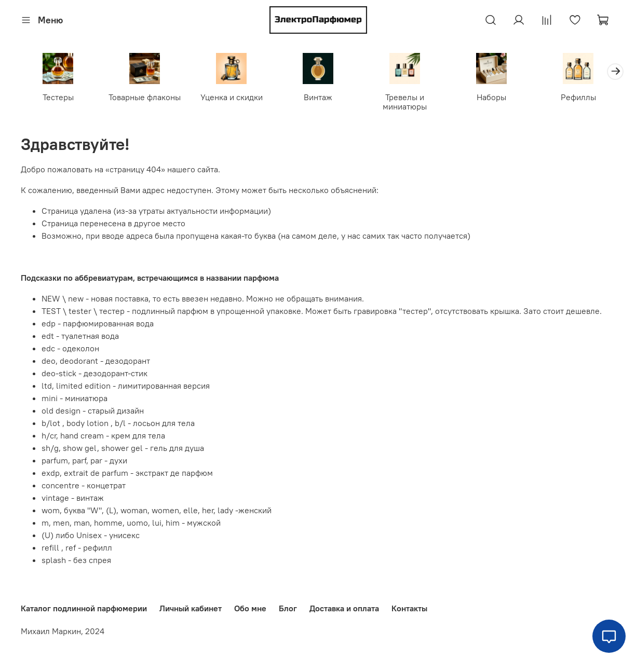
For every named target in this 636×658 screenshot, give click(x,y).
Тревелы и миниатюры (405, 101)
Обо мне (250, 608)
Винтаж (318, 96)
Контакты (409, 608)
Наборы (491, 96)
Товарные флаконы (145, 96)
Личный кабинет (190, 608)
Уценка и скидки (231, 96)
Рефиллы (578, 96)
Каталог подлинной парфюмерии (84, 608)
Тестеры (58, 96)
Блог (288, 608)
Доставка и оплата (344, 608)
